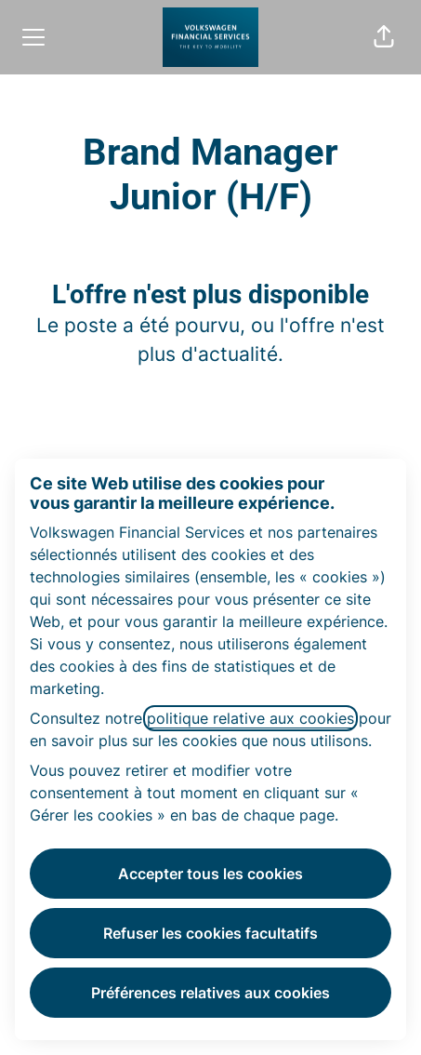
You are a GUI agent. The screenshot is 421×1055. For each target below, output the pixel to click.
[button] (384, 37)
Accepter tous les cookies (210, 873)
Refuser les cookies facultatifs (210, 933)
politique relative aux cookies (250, 718)
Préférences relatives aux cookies (210, 992)
